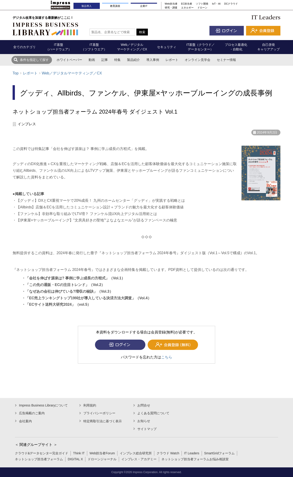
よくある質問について (153, 413)
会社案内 (25, 421)
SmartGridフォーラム (219, 453)
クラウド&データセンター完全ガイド (41, 453)
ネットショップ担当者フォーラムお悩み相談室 (195, 459)
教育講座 (115, 6)
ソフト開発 (202, 3)
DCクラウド (231, 3)
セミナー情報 (226, 60)
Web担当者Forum (102, 453)
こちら (166, 357)
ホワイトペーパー (69, 60)
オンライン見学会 (197, 60)
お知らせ (143, 421)
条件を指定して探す (34, 60)
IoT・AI (216, 3)
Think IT (79, 453)
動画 (92, 60)
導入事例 (152, 60)
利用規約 (89, 405)
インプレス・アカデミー (139, 459)
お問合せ (143, 405)
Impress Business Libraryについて (43, 405)
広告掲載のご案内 (32, 413)
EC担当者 (186, 3)
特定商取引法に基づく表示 (102, 421)
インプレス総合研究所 (136, 453)
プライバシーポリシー (99, 413)
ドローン (202, 7)
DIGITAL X (75, 459)
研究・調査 (171, 7)
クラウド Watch (168, 453)
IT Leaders (191, 453)
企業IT (143, 6)
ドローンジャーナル (102, 459)
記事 (104, 60)
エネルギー (187, 7)
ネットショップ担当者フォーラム (39, 459)
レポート (171, 60)
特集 (117, 60)
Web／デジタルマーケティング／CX (72, 73)
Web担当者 (171, 3)
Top (16, 73)
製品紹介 (133, 60)
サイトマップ (147, 429)
